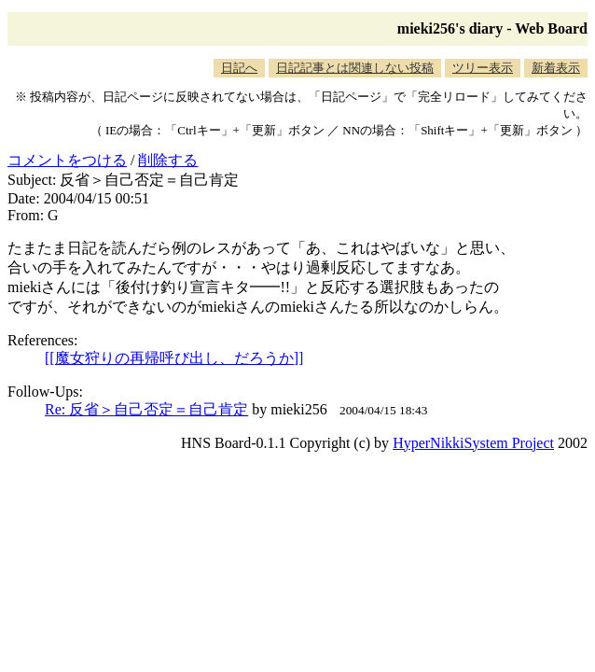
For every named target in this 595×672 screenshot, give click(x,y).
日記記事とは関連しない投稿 (355, 68)
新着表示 (556, 68)
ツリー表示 (482, 68)
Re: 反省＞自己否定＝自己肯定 (146, 409)
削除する (168, 160)
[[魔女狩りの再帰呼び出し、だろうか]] (174, 358)
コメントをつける (67, 160)
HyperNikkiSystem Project (473, 443)
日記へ (239, 68)
